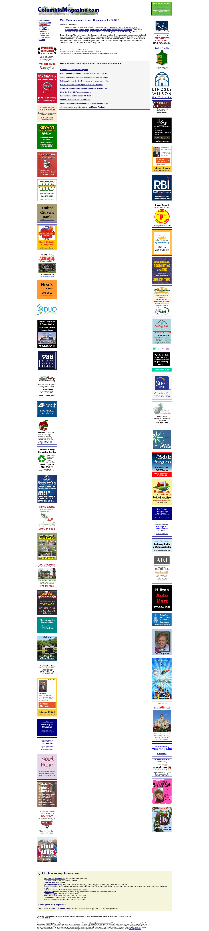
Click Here (161, 754)
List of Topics (44, 33)
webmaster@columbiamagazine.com (99, 923)
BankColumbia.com (162, 67)
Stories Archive (44, 38)
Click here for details (47, 119)
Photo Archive (44, 35)
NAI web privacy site (135, 929)
